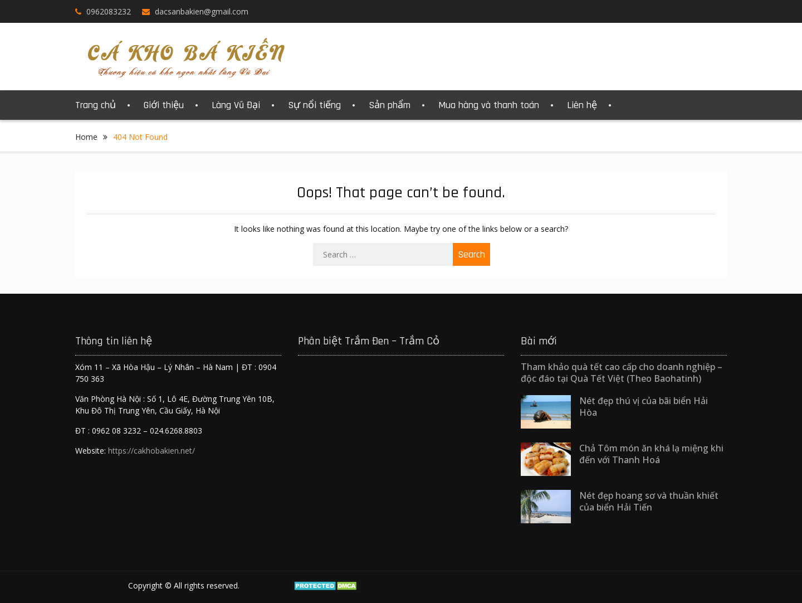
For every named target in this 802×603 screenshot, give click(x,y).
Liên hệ (582, 105)
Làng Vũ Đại (236, 105)
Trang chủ (95, 105)
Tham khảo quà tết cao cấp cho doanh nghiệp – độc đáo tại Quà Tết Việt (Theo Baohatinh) (621, 373)
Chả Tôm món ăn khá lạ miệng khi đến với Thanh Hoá (651, 454)
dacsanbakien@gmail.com (201, 11)
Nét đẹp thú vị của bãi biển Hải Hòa (643, 407)
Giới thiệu (164, 105)
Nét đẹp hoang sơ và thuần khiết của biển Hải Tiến (648, 501)
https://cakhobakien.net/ (151, 450)
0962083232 (108, 11)
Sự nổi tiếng (314, 105)
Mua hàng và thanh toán (488, 105)
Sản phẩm (389, 105)
